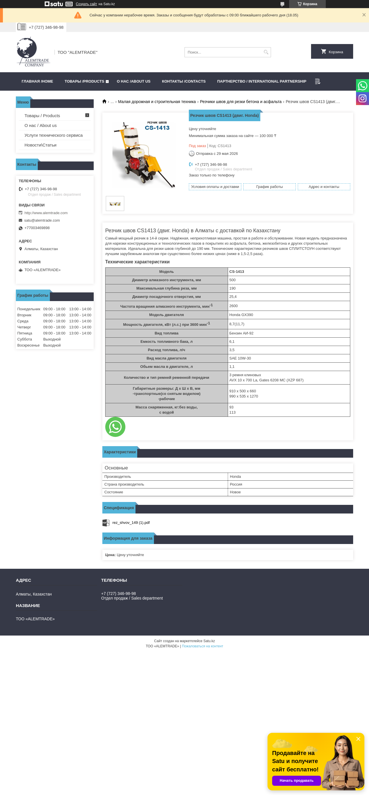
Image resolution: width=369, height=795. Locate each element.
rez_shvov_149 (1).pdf (131, 522)
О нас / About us (41, 125)
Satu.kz (209, 641)
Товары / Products (42, 115)
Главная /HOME (37, 81)
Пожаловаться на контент (202, 646)
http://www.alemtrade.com (46, 213)
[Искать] (266, 52)
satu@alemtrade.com (42, 220)
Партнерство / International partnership (261, 81)
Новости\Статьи (41, 144)
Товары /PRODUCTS (84, 81)
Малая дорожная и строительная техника (157, 101)
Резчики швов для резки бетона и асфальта (241, 101)
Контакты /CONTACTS (184, 81)
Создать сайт (86, 4)
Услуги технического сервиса (54, 135)
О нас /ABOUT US (133, 81)
